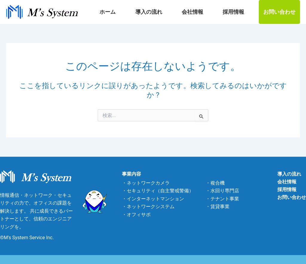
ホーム (142, 12)
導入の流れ (173, 12)
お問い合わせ (279, 12)
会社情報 (207, 12)
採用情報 (238, 12)
